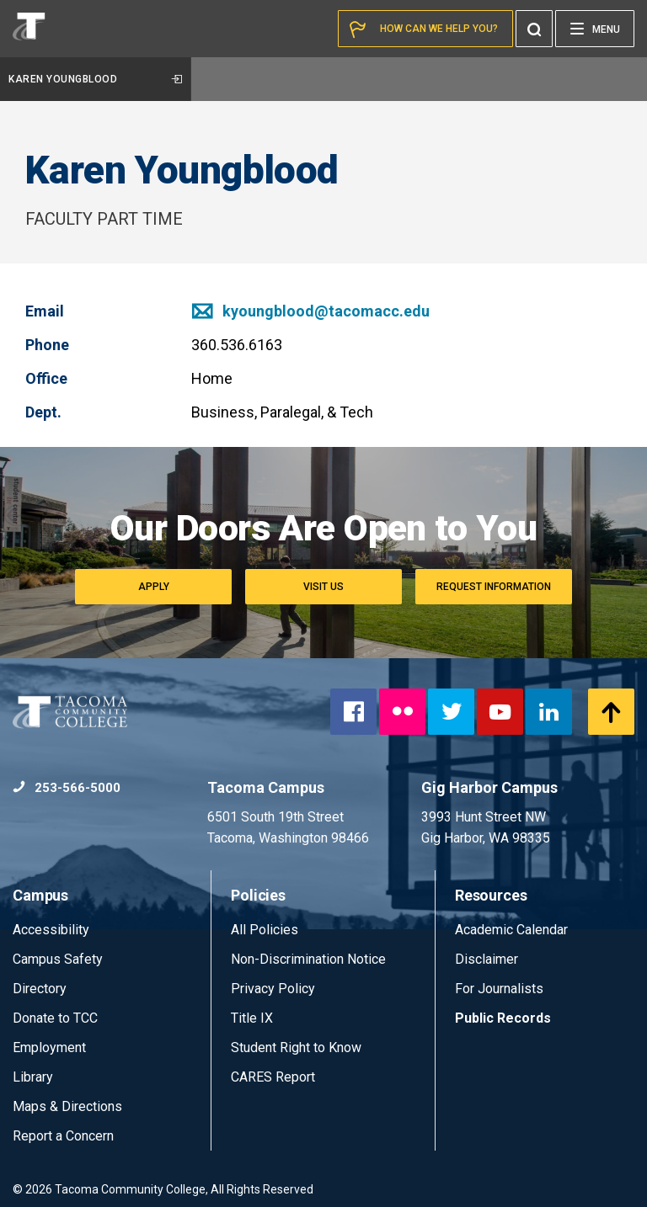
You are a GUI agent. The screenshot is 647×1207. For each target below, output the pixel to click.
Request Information (493, 587)
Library (33, 1077)
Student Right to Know (296, 1047)
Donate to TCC (55, 1018)
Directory (40, 989)
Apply (153, 587)
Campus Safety (58, 959)
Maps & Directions (67, 1106)
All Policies (266, 930)
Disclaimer (486, 959)
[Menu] (594, 28)
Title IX (252, 1018)
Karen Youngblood (95, 79)
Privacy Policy (273, 989)
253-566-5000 (66, 787)
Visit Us (323, 587)
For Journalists (499, 989)
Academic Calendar (511, 930)
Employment (49, 1047)
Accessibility (51, 930)
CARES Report (273, 1077)
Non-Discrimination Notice (308, 959)
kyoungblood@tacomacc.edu (310, 311)
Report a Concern (63, 1136)
